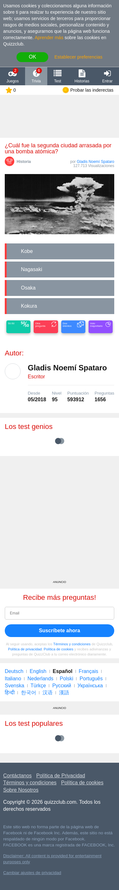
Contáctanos (17, 775)
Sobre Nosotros (20, 790)
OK (32, 57)
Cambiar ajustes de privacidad (32, 872)
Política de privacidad (25, 649)
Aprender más (49, 37)
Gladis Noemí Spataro (95, 161)
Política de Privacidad (60, 775)
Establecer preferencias (78, 57)
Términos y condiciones (72, 644)
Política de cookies (58, 649)
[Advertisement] (59, 520)
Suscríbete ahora (59, 630)
